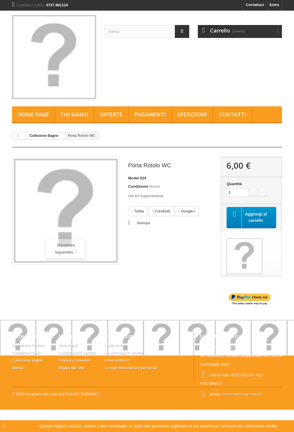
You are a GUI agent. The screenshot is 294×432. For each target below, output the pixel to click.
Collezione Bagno (44, 136)
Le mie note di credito (124, 353)
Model (133, 178)
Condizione (138, 186)
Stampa (143, 223)
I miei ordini (115, 345)
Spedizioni (192, 114)
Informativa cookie (261, 426)
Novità (18, 368)
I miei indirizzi (117, 360)
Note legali (68, 345)
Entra (274, 5)
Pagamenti (150, 114)
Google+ (187, 211)
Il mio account (122, 336)
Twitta (138, 211)
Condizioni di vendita (77, 353)
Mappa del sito (71, 368)
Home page (33, 114)
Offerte (111, 114)
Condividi (161, 211)
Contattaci (255, 5)
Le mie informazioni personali (131, 368)
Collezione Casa (26, 353)
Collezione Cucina (28, 345)
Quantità (234, 184)
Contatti (232, 114)
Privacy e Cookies (74, 360)
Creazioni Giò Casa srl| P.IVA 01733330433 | (62, 416)
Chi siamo (74, 114)
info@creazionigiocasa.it (241, 394)
